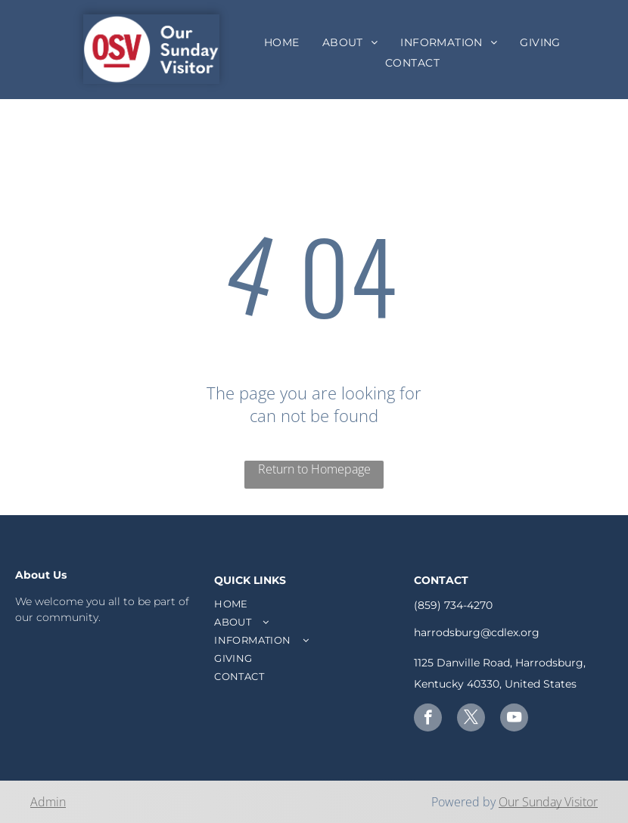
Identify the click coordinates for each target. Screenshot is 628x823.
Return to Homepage (314, 469)
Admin (48, 801)
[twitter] (471, 719)
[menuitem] (282, 42)
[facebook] (428, 719)
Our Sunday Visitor (548, 801)
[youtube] (514, 719)
